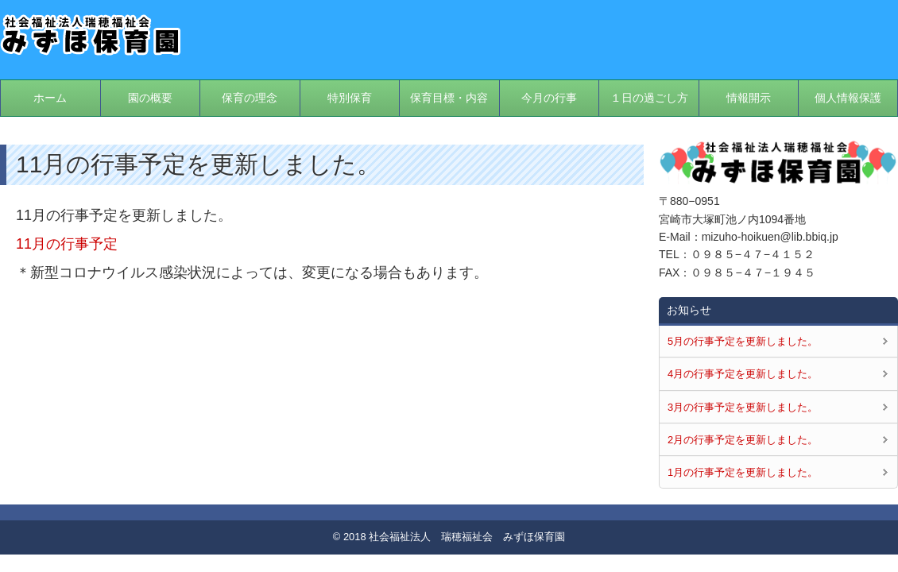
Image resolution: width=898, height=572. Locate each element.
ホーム (50, 97)
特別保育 (349, 97)
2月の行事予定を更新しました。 (743, 440)
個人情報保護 (848, 97)
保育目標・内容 (449, 97)
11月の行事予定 (67, 244)
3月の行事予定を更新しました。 (743, 407)
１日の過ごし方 (649, 97)
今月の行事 (549, 97)
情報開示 (748, 97)
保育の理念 (249, 97)
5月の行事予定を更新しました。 (743, 341)
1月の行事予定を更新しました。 (743, 472)
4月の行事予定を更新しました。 (743, 374)
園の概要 (150, 97)
